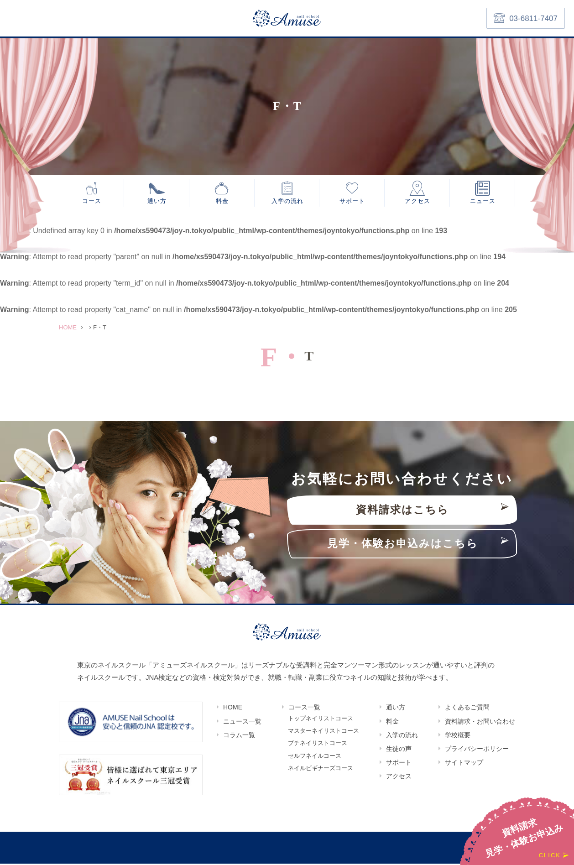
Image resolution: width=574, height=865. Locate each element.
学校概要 (457, 736)
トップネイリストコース (320, 720)
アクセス (417, 201)
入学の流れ (287, 201)
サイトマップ (464, 763)
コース (91, 201)
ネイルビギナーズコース (320, 771)
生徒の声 (399, 750)
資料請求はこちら (402, 511)
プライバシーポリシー (477, 750)
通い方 (157, 201)
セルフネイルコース (314, 759)
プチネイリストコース (317, 745)
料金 (222, 201)
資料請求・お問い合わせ (480, 722)
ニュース (483, 201)
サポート (352, 201)
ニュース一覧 (242, 722)
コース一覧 (304, 708)
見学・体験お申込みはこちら (402, 545)
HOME (232, 708)
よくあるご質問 (467, 708)
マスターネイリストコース (323, 733)
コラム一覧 (239, 736)
